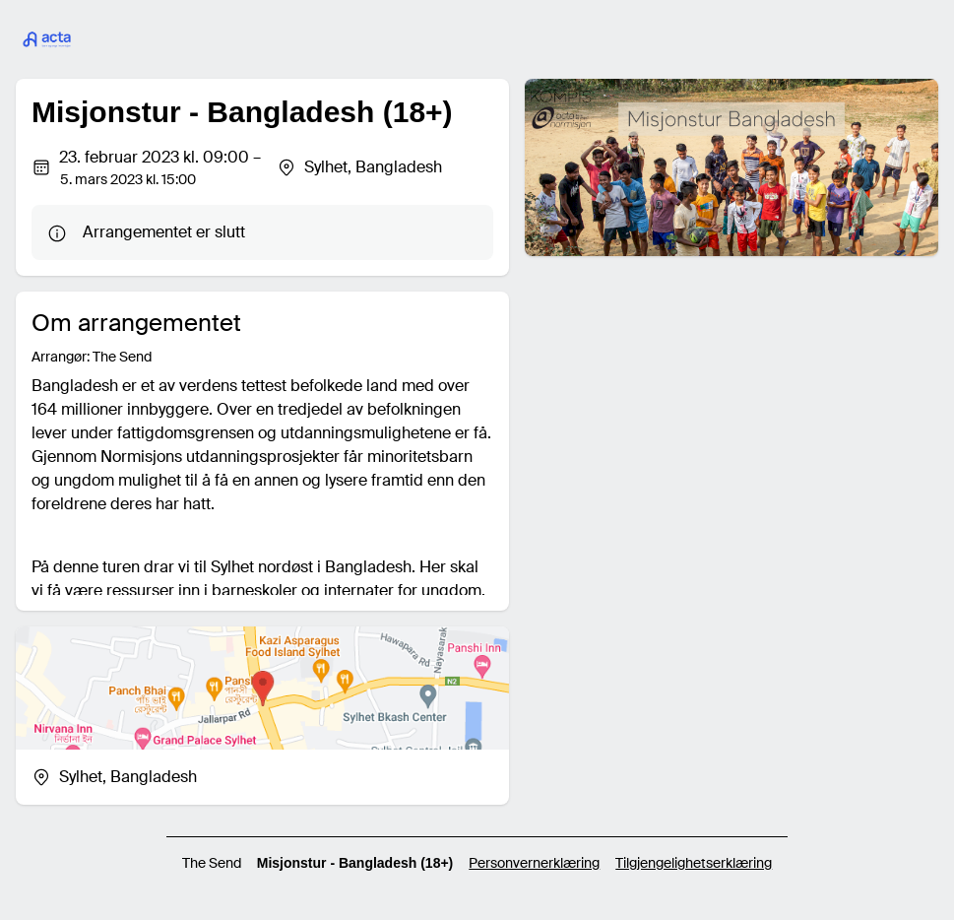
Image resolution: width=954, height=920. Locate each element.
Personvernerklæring (534, 863)
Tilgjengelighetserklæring (693, 863)
